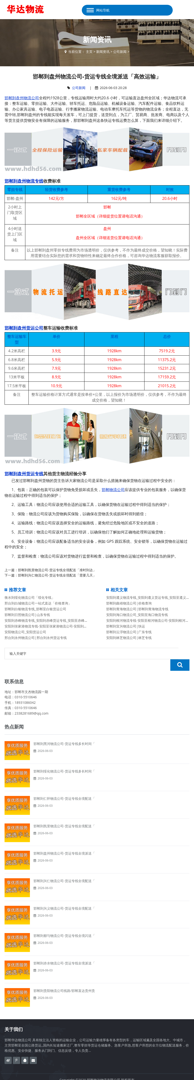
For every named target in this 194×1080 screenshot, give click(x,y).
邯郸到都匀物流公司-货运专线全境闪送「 (64, 924)
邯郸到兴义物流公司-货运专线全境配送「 (64, 897)
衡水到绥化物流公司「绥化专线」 (30, 597)
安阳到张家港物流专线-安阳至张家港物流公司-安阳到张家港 (49, 626)
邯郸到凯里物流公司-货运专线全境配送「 (64, 814)
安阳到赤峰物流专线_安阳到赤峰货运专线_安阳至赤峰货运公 (49, 620)
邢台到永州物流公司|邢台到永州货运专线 (36, 637)
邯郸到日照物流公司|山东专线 (27, 614)
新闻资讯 (103, 51)
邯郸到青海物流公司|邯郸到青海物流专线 (137, 609)
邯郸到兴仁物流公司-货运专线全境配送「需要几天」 (57, 575)
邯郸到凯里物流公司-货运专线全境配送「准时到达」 (57, 570)
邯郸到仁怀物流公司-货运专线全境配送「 (64, 787)
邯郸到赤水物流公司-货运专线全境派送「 (64, 951)
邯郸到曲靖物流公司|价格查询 (129, 603)
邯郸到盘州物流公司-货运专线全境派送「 (64, 841)
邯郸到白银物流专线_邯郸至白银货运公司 (35, 609)
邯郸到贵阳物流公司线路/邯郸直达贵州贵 (64, 979)
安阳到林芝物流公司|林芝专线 (129, 637)
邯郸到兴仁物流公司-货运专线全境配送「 (64, 869)
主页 (89, 51)
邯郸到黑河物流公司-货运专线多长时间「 (64, 732)
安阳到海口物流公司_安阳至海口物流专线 (137, 614)
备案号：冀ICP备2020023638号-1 (97, 1073)
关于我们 (14, 1018)
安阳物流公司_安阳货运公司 (25, 632)
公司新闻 (120, 51)
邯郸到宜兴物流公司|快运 (125, 626)
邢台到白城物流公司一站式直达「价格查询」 (38, 603)
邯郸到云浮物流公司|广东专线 (129, 632)
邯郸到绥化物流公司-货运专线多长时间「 (64, 759)
